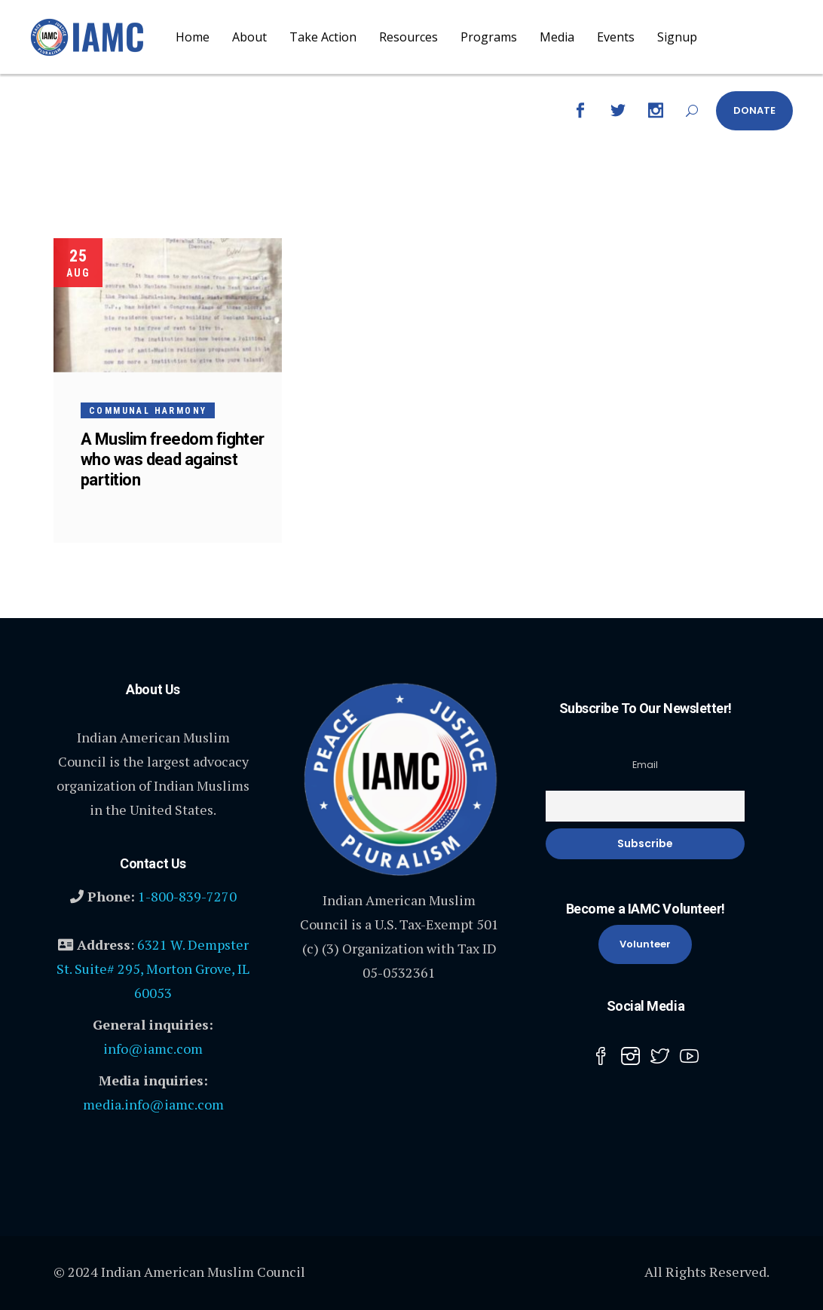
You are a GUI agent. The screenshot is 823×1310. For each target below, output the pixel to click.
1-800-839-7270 (187, 896)
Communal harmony (148, 411)
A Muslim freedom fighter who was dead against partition (173, 459)
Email (645, 764)
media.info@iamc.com (153, 1104)
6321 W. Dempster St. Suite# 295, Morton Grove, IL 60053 (153, 968)
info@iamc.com (153, 1048)
